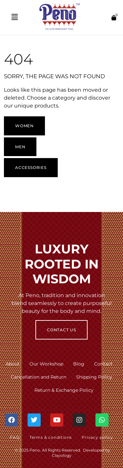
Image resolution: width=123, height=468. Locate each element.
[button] (15, 17)
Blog (78, 364)
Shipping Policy (94, 377)
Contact (103, 364)
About (13, 364)
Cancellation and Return (38, 377)
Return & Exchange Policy (63, 390)
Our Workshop (46, 364)
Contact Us (61, 329)
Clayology (62, 455)
